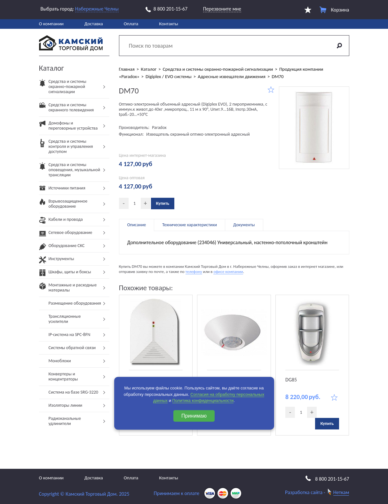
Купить (163, 203)
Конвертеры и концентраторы (63, 376)
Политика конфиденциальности (203, 400)
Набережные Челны (97, 9)
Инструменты (56, 260)
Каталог (148, 69)
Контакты (168, 24)
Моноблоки (60, 361)
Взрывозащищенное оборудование (63, 205)
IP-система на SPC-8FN (70, 334)
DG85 (291, 380)
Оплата (131, 24)
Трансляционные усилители (65, 319)
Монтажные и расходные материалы (68, 289)
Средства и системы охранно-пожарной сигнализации (62, 88)
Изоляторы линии (66, 405)
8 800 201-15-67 (166, 9)
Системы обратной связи (72, 347)
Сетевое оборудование (65, 234)
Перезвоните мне (222, 9)
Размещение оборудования (75, 303)
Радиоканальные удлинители (65, 421)
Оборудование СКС (62, 247)
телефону (194, 271)
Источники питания (62, 190)
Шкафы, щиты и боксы (65, 273)
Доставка (93, 24)
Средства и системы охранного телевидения (66, 109)
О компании (51, 24)
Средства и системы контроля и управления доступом (66, 148)
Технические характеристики (189, 225)
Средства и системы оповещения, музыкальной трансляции (69, 171)
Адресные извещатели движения (231, 76)
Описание (136, 225)
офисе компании (228, 271)
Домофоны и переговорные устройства (68, 127)
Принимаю (194, 415)
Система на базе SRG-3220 (73, 392)
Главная (127, 69)
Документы (244, 225)
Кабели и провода (61, 221)
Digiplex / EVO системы (169, 76)
